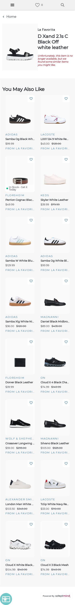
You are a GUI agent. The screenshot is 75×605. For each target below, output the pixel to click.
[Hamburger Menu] (12, 5)
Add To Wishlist (31, 98)
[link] (37, 5)
